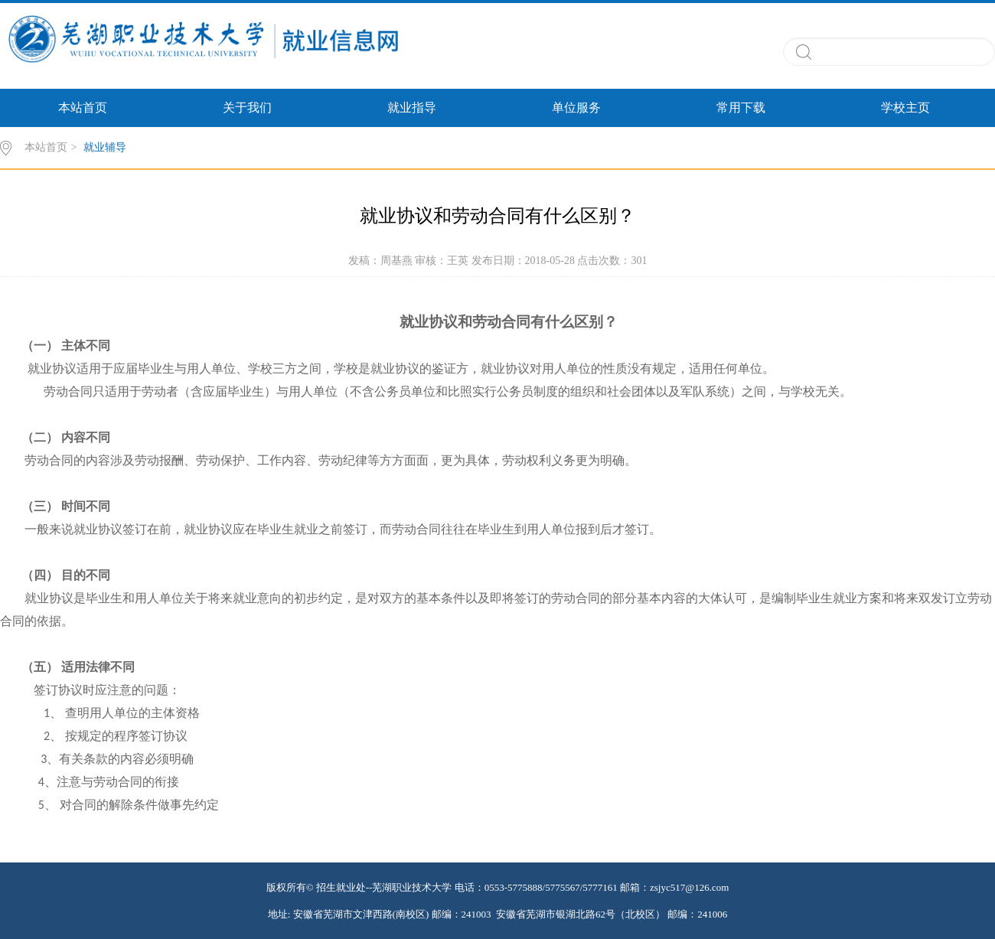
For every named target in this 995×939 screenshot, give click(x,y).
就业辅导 (104, 147)
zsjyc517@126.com (689, 887)
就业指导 (411, 107)
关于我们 (247, 107)
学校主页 (905, 107)
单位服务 (576, 107)
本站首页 (82, 107)
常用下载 (740, 107)
